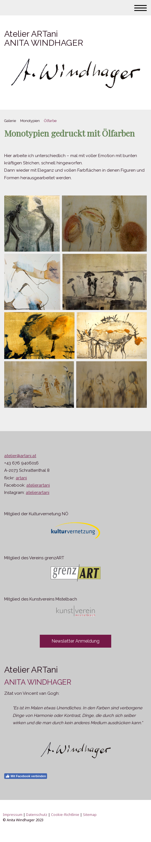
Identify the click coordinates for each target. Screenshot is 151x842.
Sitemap (90, 814)
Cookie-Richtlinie (65, 814)
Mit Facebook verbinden (25, 776)
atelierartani (38, 485)
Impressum (12, 814)
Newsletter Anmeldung (75, 641)
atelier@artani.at (20, 455)
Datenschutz (36, 814)
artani (21, 477)
